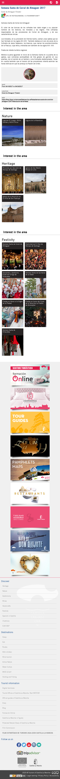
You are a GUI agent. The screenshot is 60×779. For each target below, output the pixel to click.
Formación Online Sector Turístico (30, 375)
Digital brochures (8, 688)
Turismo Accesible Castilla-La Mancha (30, 517)
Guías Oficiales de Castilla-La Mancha (30, 422)
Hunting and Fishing (9, 677)
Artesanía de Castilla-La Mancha (30, 564)
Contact (39, 745)
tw (24, 745)
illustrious (5, 621)
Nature (4, 591)
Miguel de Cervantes (30, 540)
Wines (4, 601)
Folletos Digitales (30, 469)
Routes (4, 647)
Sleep (4, 637)
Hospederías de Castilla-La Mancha (30, 398)
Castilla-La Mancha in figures (12, 718)
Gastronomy (6, 596)
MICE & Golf (6, 672)
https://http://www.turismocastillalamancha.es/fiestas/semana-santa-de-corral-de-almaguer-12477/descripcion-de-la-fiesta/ (27, 100)
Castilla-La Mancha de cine (30, 446)
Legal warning (32, 776)
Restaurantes (30, 493)
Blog (4, 708)
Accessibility (54, 776)
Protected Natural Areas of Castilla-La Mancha (18, 723)
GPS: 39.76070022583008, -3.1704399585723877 (23, 16)
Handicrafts (6, 606)
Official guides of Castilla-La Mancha (15, 698)
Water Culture (7, 667)
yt (29, 745)
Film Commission (8, 728)
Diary (4, 703)
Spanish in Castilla (9, 616)
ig (34, 745)
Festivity (5, 611)
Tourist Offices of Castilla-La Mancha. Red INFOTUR (21, 693)
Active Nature (7, 662)
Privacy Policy (43, 776)
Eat (3, 642)
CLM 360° (6, 626)
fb (19, 745)
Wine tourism (7, 657)
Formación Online (8, 713)
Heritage (5, 586)
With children (7, 652)
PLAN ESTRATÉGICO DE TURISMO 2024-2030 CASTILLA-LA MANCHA (27, 733)
